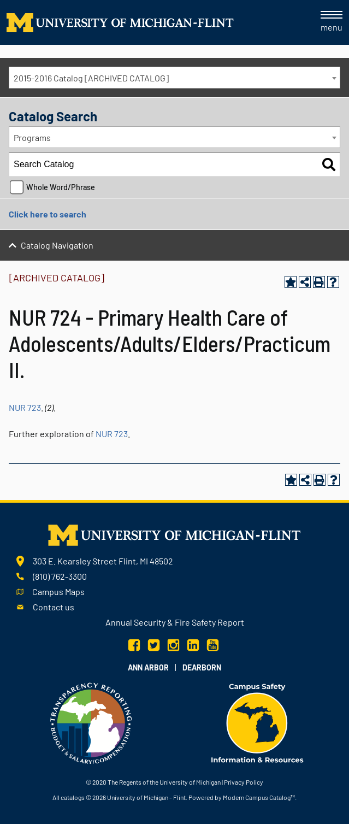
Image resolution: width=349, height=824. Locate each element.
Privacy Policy (243, 782)
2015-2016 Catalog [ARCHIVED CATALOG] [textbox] (91, 78)
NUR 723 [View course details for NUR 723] (25, 407)
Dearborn (201, 667)
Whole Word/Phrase (60, 187)
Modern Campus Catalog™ (259, 797)
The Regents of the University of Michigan (164, 782)
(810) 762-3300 (60, 576)
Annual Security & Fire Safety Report (174, 622)
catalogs (73, 797)
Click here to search (47, 214)
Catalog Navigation (57, 245)
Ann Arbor (148, 667)
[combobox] (174, 78)
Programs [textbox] (32, 137)
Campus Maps (58, 591)
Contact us (53, 607)
